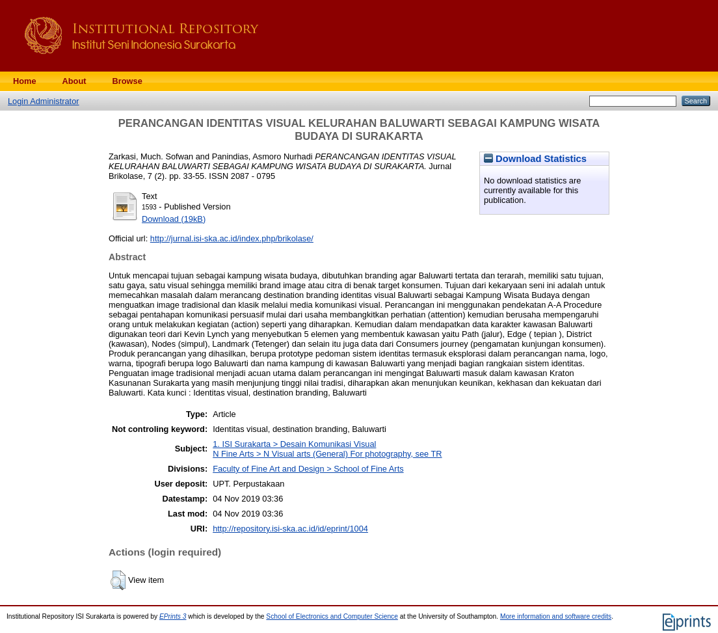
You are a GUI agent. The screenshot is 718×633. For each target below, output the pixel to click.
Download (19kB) (174, 219)
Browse (127, 81)
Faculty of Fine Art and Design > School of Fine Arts (308, 469)
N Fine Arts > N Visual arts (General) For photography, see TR (327, 454)
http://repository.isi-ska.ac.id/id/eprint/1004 (290, 528)
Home (24, 81)
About (74, 81)
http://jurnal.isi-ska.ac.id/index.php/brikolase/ (231, 238)
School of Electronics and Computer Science (332, 616)
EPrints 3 (173, 616)
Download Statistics (535, 159)
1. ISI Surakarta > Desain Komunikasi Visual (294, 444)
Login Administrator (43, 101)
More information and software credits (555, 616)
